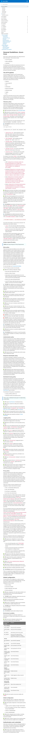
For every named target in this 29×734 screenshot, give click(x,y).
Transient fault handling (17, 262)
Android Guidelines (14, 22)
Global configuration (5, 45)
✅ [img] (3, 110)
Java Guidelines (14, 17)
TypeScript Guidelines (14, 20)
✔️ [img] (3, 280)
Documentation (4, 12)
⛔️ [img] (3, 311)
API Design (3, 10)
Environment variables (6, 47)
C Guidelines (14, 25)
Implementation (4, 11)
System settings (5, 46)
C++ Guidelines (14, 26)
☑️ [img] (3, 123)
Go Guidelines (14, 28)
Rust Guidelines (14, 29)
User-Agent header (21, 110)
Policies (14, 32)
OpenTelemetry (6, 386)
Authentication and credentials (7, 49)
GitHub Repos (14, 31)
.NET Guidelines (14, 16)
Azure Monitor (20, 405)
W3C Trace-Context (6, 405)
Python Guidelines (14, 19)
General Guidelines (14, 6)
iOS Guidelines (14, 23)
